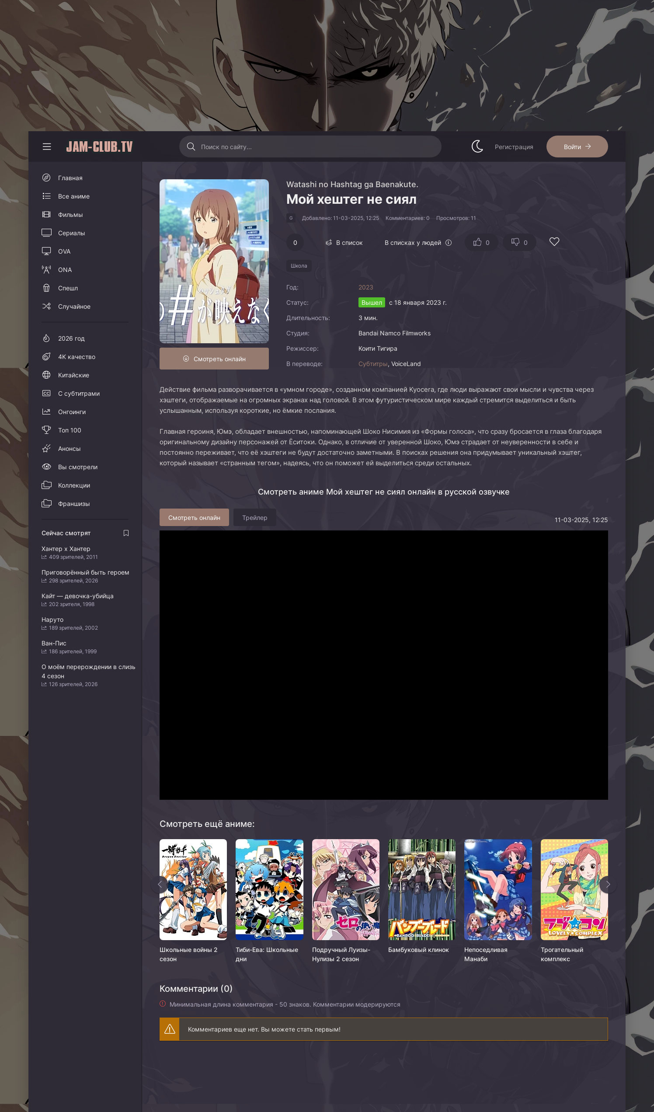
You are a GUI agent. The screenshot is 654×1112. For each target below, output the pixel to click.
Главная (70, 177)
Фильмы (70, 214)
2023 (365, 287)
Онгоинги (72, 411)
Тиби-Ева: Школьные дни (267, 954)
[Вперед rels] (608, 884)
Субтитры (373, 363)
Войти (572, 146)
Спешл (68, 288)
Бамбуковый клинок (418, 949)
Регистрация (514, 146)
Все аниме (74, 196)
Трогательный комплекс (562, 954)
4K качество (76, 356)
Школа (299, 265)
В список (349, 242)
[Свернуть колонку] (47, 146)
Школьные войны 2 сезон (189, 954)
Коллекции (74, 485)
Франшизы (74, 503)
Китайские (73, 375)
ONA (65, 269)
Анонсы (69, 448)
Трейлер (255, 517)
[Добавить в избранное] (554, 243)
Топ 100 (69, 430)
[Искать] (191, 146)
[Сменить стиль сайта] (477, 146)
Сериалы (71, 233)
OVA (64, 251)
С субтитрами (79, 393)
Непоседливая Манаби (486, 954)
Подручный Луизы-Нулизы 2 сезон (341, 954)
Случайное (74, 306)
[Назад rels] (159, 884)
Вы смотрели (77, 467)
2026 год (71, 338)
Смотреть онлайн (220, 359)
